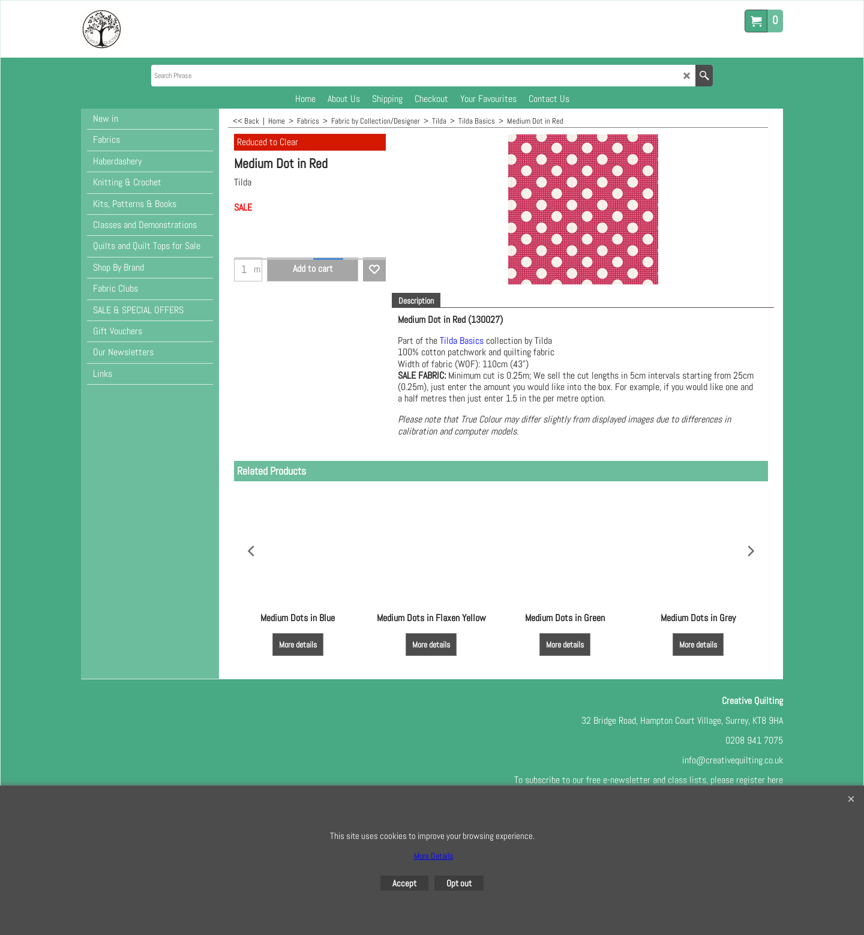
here (775, 780)
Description (416, 300)
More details (298, 644)
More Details (433, 855)
